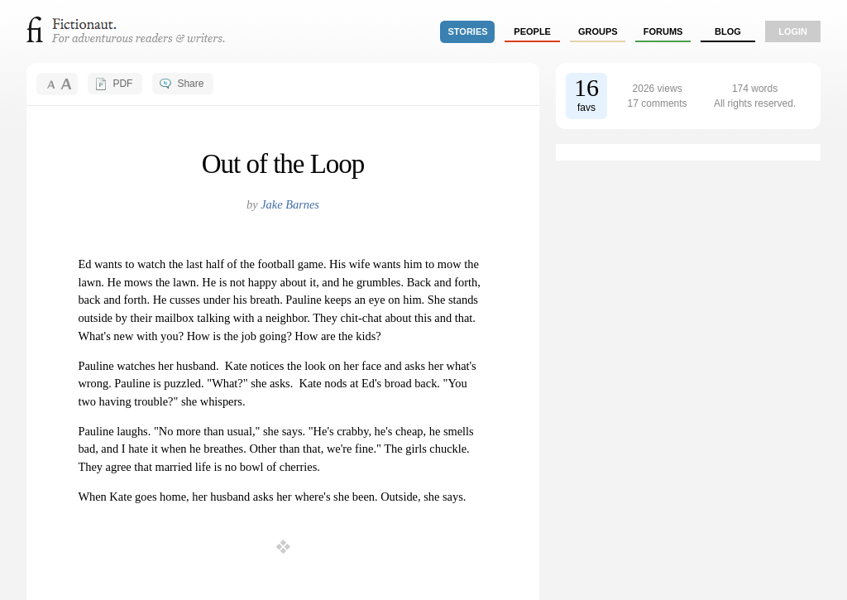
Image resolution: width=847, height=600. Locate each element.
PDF (122, 83)
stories (468, 31)
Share (190, 83)
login (792, 31)
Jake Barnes (290, 204)
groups (598, 31)
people (532, 31)
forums (663, 31)
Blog (728, 31)
